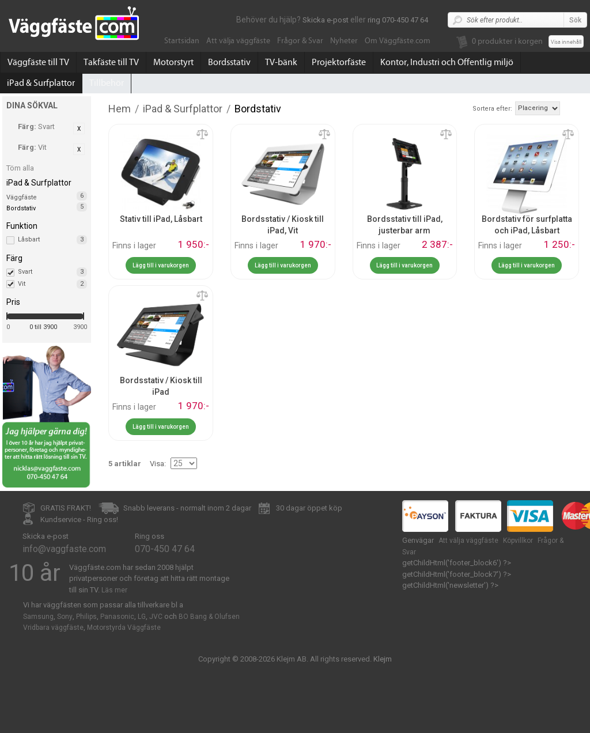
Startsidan (181, 41)
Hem (119, 109)
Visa (157, 463)
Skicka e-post (325, 20)
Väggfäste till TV (38, 62)
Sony (65, 617)
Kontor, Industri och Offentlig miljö (446, 62)
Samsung (38, 617)
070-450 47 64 (165, 548)
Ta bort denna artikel (79, 128)
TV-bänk (281, 62)
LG (142, 617)
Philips (86, 617)
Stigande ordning (570, 107)
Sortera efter (491, 108)
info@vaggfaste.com (64, 548)
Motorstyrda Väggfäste (124, 628)
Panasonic (117, 617)
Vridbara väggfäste (53, 628)
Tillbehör (106, 83)
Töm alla (20, 168)
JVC (155, 617)
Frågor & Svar (300, 41)
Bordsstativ (229, 62)
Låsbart (52, 239)
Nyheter (344, 41)
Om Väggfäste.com (397, 41)
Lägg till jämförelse (202, 135)
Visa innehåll (566, 42)
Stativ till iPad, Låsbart (161, 219)
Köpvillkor (518, 540)
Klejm (382, 659)
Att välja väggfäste (238, 41)
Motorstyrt (173, 62)
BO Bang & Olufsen (209, 617)
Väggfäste (21, 197)
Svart (52, 272)
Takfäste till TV (111, 62)
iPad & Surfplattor (41, 83)
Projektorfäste (339, 62)
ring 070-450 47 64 (398, 20)
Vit (52, 284)
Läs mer (114, 590)
